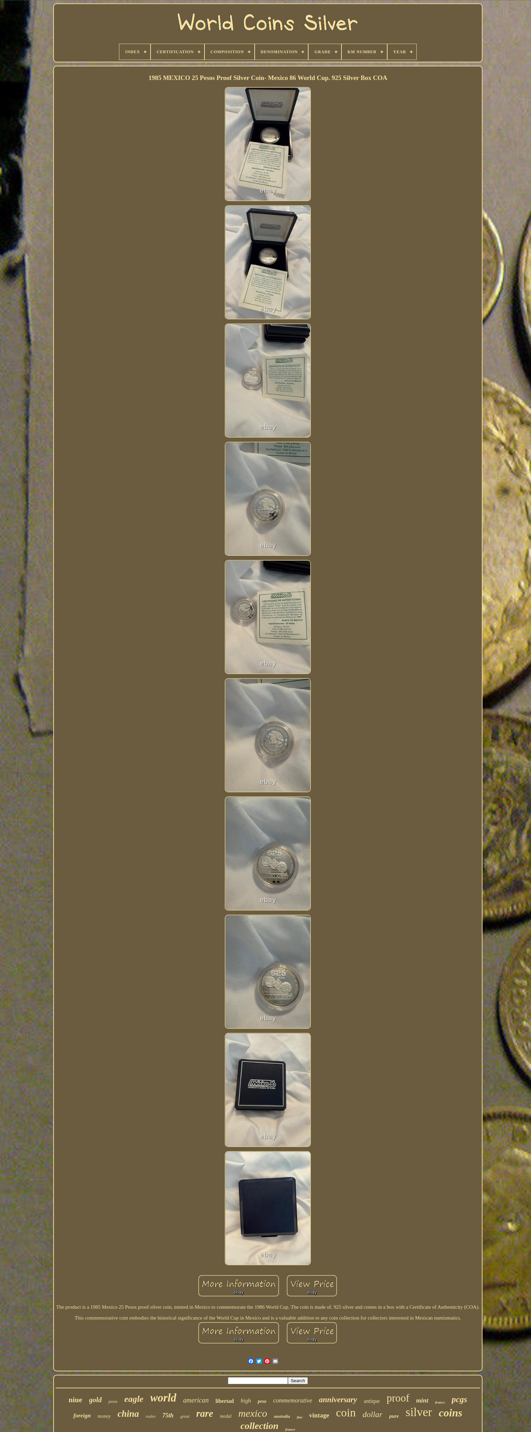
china (128, 1414)
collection (259, 1425)
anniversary (338, 1399)
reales (151, 1416)
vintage (319, 1415)
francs (440, 1402)
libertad (224, 1401)
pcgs (459, 1399)
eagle (133, 1399)
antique (372, 1401)
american (196, 1400)
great (185, 1416)
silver (419, 1412)
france (290, 1429)
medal (226, 1416)
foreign (82, 1415)
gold (95, 1400)
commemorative (292, 1400)
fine (299, 1417)
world (163, 1398)
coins (450, 1413)
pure (394, 1416)
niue (75, 1399)
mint (422, 1400)
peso (262, 1401)
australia (282, 1416)
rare (204, 1413)
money (104, 1416)
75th (168, 1415)
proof (398, 1398)
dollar (372, 1414)
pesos (113, 1401)
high (246, 1400)
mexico (252, 1413)
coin (346, 1412)
